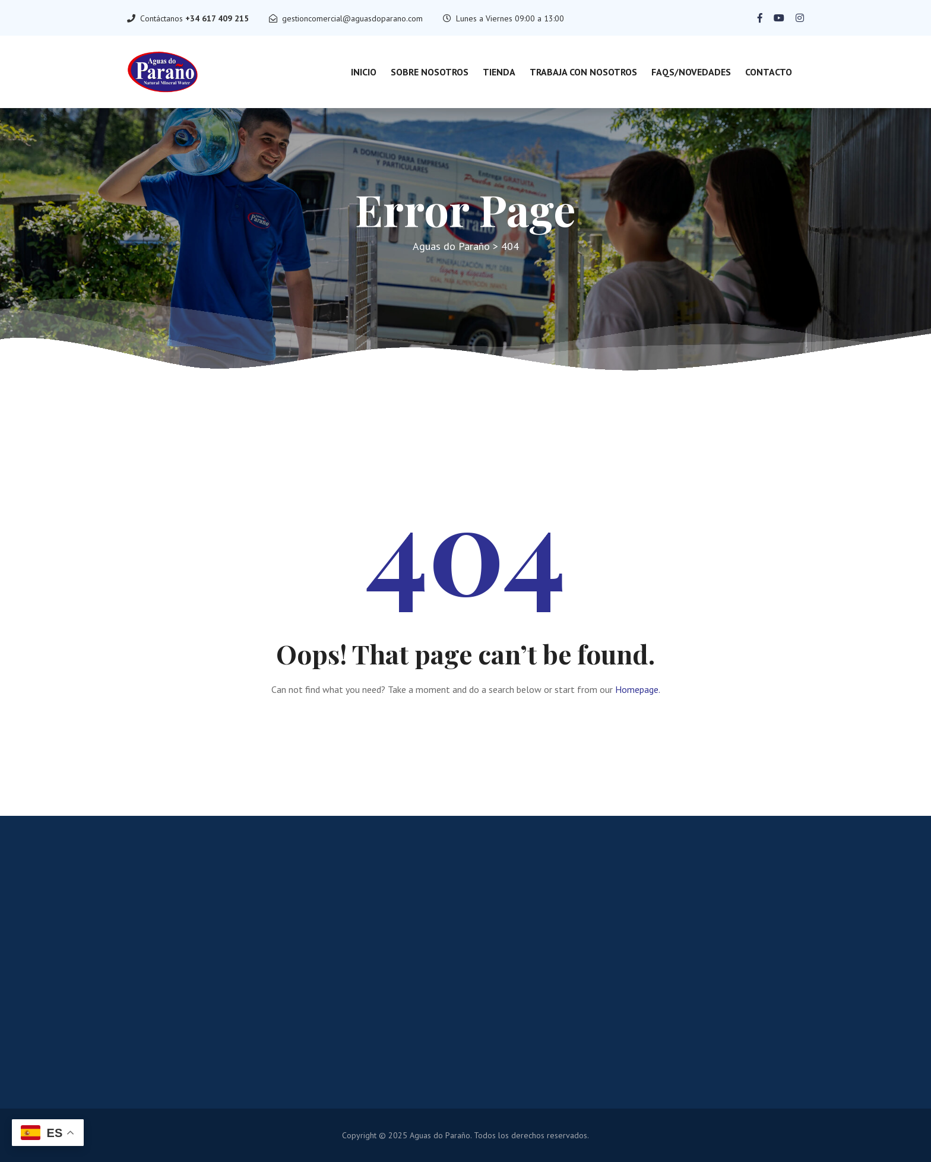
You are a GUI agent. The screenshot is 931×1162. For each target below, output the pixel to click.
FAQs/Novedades (691, 72)
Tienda (499, 72)
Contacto (768, 72)
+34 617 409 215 (217, 18)
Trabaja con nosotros (583, 72)
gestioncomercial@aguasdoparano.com (352, 18)
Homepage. (637, 689)
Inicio (363, 72)
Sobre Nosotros (429, 72)
